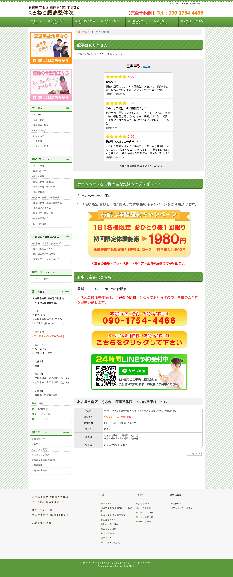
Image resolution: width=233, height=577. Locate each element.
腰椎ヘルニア (39, 171)
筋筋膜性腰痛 (39, 224)
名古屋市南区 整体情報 (45, 460)
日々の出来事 (40, 470)
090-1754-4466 (111, 417)
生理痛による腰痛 (42, 208)
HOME (82, 32)
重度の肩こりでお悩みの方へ (47, 259)
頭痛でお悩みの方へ (43, 248)
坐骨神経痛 (38, 176)
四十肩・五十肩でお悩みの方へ (48, 243)
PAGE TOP (194, 454)
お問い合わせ (41, 408)
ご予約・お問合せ (192, 22)
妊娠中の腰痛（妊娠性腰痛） (47, 197)
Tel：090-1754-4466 (180, 13)
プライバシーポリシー (45, 414)
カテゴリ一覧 (143, 521)
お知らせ (38, 444)
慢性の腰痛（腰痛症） (44, 181)
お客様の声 (139, 22)
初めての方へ (60, 22)
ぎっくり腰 (38, 166)
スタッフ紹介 (113, 22)
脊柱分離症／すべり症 (44, 187)
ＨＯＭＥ (37, 114)
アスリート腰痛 (41, 279)
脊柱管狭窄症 (39, 192)
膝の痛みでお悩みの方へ (45, 254)
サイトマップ (41, 419)
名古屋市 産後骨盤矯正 (113, 515)
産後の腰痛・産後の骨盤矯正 (47, 202)
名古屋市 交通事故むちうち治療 (116, 509)
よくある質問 (40, 449)
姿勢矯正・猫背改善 (43, 213)
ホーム (38, 22)
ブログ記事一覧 (144, 517)
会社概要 (38, 403)
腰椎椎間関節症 (41, 218)
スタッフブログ (41, 454)
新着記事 (38, 465)
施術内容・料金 (86, 22)
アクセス (166, 22)
